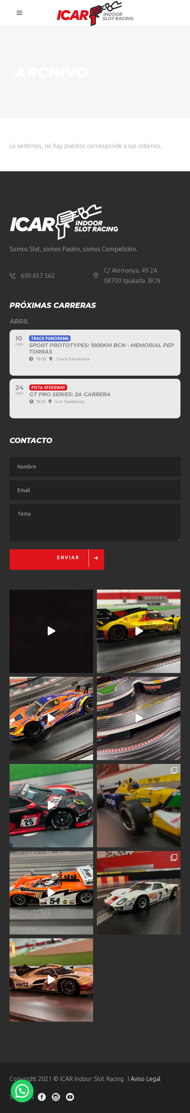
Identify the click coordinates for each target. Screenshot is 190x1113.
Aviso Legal (145, 1078)
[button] (22, 1091)
